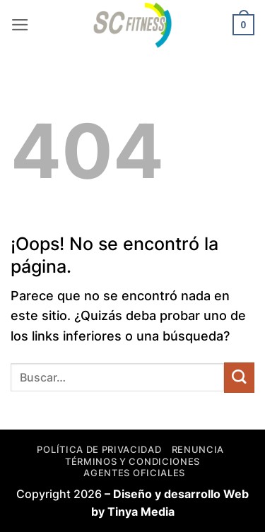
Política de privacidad (99, 449)
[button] (20, 24)
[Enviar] (239, 377)
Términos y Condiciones (132, 461)
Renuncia (198, 449)
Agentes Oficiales (133, 472)
